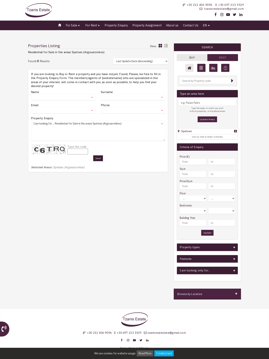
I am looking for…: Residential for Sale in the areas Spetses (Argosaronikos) (98, 130)
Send (98, 158)
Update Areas (207, 119)
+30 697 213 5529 (231, 5)
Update (207, 232)
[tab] (207, 131)
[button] (185, 131)
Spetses (186, 131)
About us (172, 25)
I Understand (164, 353)
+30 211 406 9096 (199, 5)
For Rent (91, 25)
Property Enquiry (116, 25)
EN (205, 25)
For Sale (71, 25)
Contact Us (191, 25)
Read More (145, 353)
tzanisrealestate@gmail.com (224, 8)
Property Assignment (147, 25)
